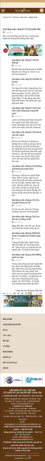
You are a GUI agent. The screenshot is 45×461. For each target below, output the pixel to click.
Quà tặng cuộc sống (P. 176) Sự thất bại (25, 61)
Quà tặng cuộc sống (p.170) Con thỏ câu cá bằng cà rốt (25, 217)
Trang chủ (7, 17)
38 (22, 293)
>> (40, 293)
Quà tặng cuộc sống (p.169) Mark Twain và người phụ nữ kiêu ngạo (26, 234)
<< (4, 293)
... (11, 293)
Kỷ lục (15, 17)
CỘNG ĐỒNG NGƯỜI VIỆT (12, 325)
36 (14, 293)
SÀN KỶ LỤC (7, 357)
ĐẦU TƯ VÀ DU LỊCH (10, 363)
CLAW (27, 458)
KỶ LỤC (5, 330)
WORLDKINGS (8, 352)
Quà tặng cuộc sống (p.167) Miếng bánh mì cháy (26, 256)
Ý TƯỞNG (6, 346)
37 (18, 293)
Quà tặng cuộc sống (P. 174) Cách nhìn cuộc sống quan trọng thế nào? (26, 110)
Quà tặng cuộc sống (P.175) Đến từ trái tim (26, 80)
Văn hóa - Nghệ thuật (29, 17)
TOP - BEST (7, 335)
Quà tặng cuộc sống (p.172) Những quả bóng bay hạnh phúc (27, 167)
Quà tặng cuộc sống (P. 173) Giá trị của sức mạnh (26, 133)
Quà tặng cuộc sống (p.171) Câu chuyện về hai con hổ (25, 201)
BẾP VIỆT (6, 341)
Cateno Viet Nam (33, 455)
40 (30, 293)
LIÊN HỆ (5, 368)
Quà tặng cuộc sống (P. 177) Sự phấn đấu (22, 29)
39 (26, 293)
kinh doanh (7, 319)
